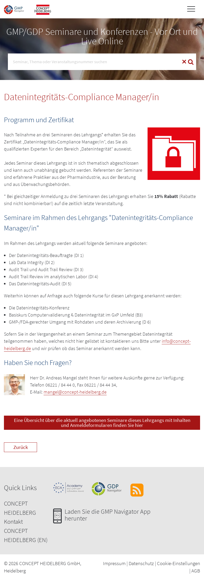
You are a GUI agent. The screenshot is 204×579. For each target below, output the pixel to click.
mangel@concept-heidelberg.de (75, 391)
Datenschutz (141, 562)
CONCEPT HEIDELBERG (20, 507)
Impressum (114, 562)
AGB (195, 570)
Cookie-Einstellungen (178, 562)
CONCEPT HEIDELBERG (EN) (26, 534)
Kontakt (13, 521)
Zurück (20, 446)
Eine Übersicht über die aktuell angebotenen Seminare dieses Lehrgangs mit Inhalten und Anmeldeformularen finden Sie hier (102, 422)
